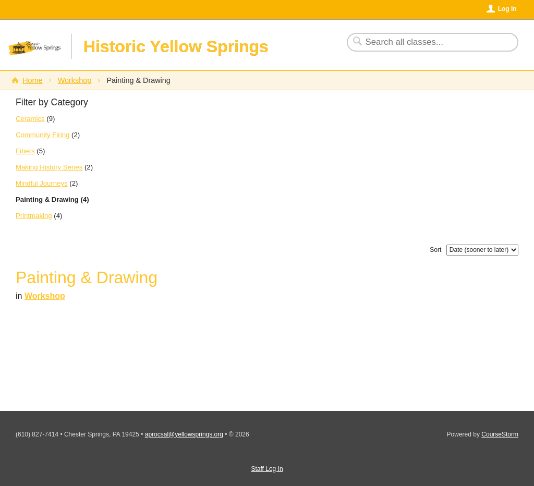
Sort (435, 249)
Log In (507, 9)
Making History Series (49, 167)
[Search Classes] (426, 42)
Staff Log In (267, 468)
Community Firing (42, 135)
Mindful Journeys (42, 183)
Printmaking (34, 216)
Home (32, 80)
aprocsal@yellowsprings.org (184, 434)
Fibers (25, 151)
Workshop (75, 80)
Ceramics (30, 119)
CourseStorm (499, 434)
